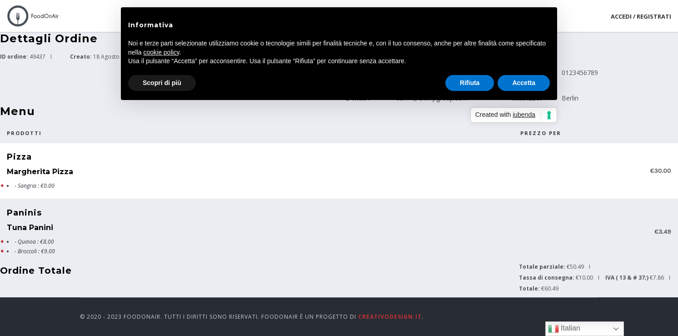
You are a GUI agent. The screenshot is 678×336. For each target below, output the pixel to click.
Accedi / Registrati (641, 16)
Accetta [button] (523, 82)
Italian (564, 328)
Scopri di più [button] (162, 82)
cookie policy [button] (161, 52)
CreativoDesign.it (390, 317)
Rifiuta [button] (470, 82)
